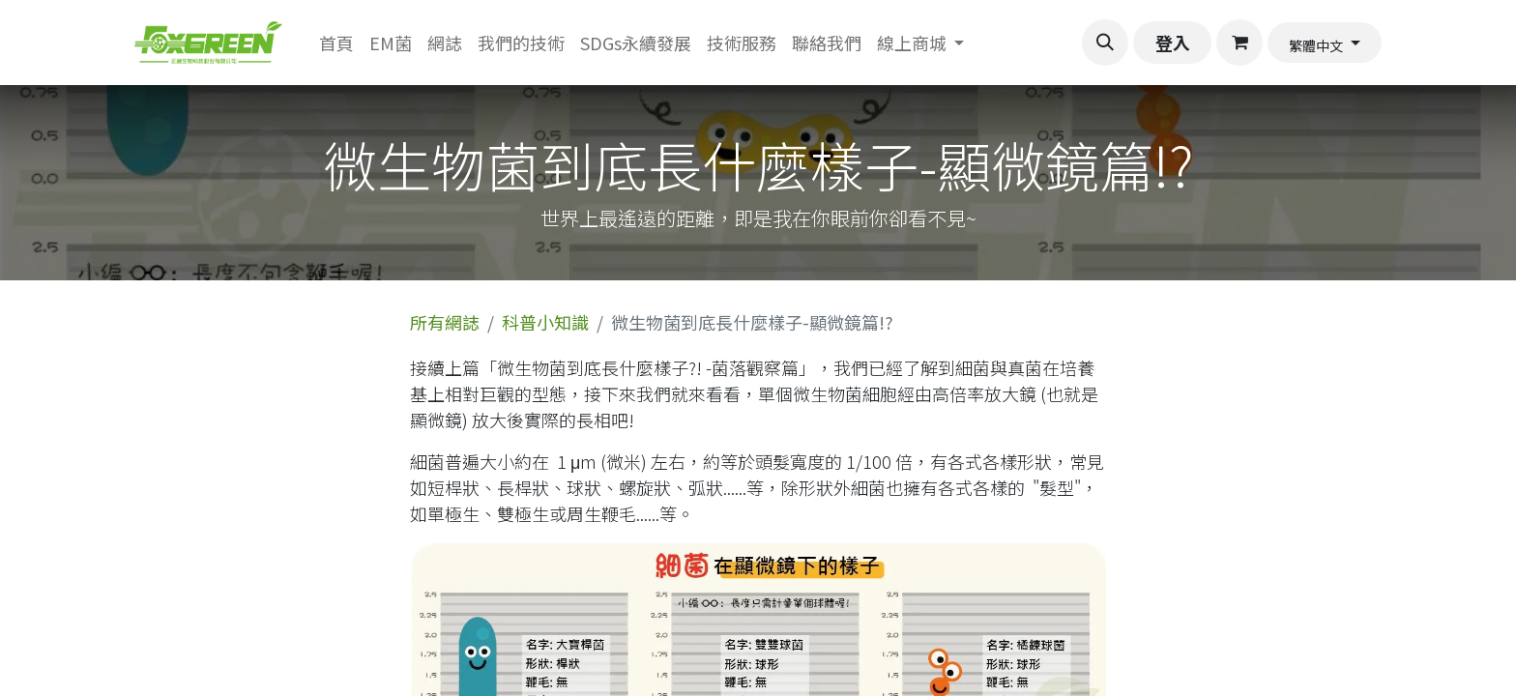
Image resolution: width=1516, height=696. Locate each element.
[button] (1105, 42)
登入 (1172, 42)
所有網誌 (445, 321)
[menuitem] (336, 43)
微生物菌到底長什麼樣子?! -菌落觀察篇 (648, 367)
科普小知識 (545, 321)
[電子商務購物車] (1239, 42)
